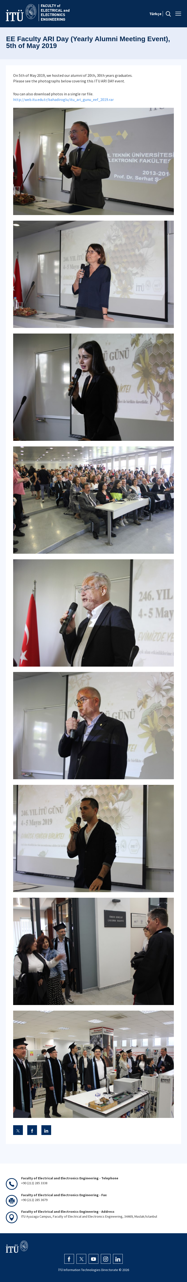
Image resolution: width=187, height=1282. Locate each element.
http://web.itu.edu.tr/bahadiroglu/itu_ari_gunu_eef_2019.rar (63, 99)
